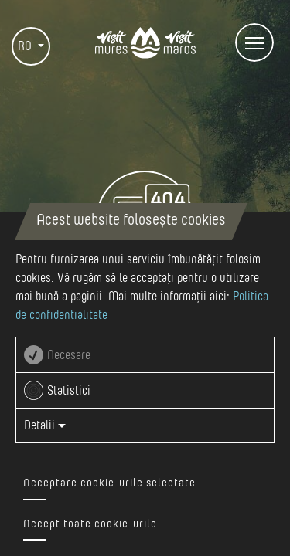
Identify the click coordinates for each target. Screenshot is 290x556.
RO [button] (26, 46)
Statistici (68, 391)
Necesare (68, 355)
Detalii (45, 425)
